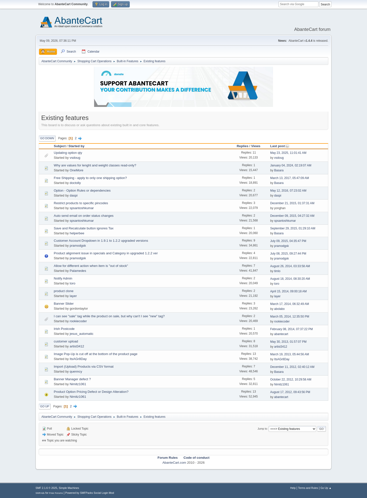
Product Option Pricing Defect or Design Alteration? (91, 392)
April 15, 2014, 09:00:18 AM (288, 291)
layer (73, 296)
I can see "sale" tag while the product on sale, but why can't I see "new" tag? (109, 316)
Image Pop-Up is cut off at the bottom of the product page (95, 354)
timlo (277, 271)
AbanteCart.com (174, 462)
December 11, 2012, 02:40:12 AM (292, 367)
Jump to (262, 428)
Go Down (47, 138)
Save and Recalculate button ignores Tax (83, 228)
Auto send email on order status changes (83, 216)
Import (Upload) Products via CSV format (83, 366)
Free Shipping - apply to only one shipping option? (90, 178)
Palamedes (78, 271)
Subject (60, 146)
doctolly (75, 183)
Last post (279, 146)
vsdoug (75, 157)
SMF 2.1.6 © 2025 (46, 487)
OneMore (76, 170)
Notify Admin (63, 278)
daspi (73, 195)
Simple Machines (69, 487)
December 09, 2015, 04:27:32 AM (292, 216)
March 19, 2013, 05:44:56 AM (289, 354)
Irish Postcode (64, 329)
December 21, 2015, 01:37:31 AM (292, 203)
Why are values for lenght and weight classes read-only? (95, 165)
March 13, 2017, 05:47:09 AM (289, 178)
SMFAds (40, 493)
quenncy (76, 371)
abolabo (279, 309)
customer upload (66, 341)
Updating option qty (68, 153)
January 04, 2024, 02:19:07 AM (291, 165)
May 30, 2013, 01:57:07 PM (288, 341)
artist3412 (77, 346)
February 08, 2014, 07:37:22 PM (291, 329)
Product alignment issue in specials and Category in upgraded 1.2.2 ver (106, 253)
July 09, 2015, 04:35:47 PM (288, 241)
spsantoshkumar (82, 208)
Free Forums (56, 493)
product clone (63, 291)
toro (72, 283)
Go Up (44, 406)
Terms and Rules (308, 487)
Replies (242, 146)
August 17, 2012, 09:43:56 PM (290, 392)
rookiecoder (78, 321)
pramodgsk (78, 245)
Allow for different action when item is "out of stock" (91, 266)
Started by (76, 146)
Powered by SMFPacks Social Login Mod (89, 492)
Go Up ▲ (325, 487)
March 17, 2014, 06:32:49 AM (289, 304)
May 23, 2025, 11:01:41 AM (288, 153)
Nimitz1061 (78, 384)
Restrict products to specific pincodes (81, 203)
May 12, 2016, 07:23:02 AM (288, 190)
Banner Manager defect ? (72, 379)
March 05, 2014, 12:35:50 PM (289, 316)
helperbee (77, 233)
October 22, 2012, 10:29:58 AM (291, 379)
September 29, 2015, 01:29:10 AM (292, 228)
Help (293, 487)
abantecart (281, 334)
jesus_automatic (81, 334)
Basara (279, 170)
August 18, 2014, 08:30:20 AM (290, 278)
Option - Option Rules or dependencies (82, 190)
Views (255, 146)
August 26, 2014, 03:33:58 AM (290, 266)
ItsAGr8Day (78, 359)
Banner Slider (64, 303)
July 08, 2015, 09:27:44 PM (288, 253)
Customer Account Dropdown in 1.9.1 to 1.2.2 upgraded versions (101, 240)
